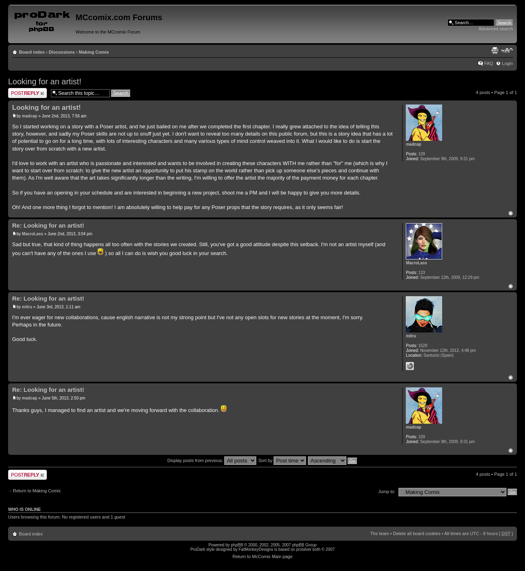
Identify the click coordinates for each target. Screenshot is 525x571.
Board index (32, 52)
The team (379, 533)
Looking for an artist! (44, 81)
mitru (27, 307)
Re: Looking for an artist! (48, 225)
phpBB (237, 545)
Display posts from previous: (211, 460)
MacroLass (32, 234)
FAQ (488, 63)
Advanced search (496, 28)
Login (507, 63)
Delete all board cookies (416, 533)
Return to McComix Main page (262, 556)
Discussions (61, 52)
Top (510, 213)
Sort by (282, 460)
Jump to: (386, 491)
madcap (29, 116)
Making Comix (94, 52)
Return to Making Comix (37, 490)
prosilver (304, 549)
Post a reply (27, 93)
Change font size (507, 50)
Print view (494, 50)
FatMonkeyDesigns (255, 549)
